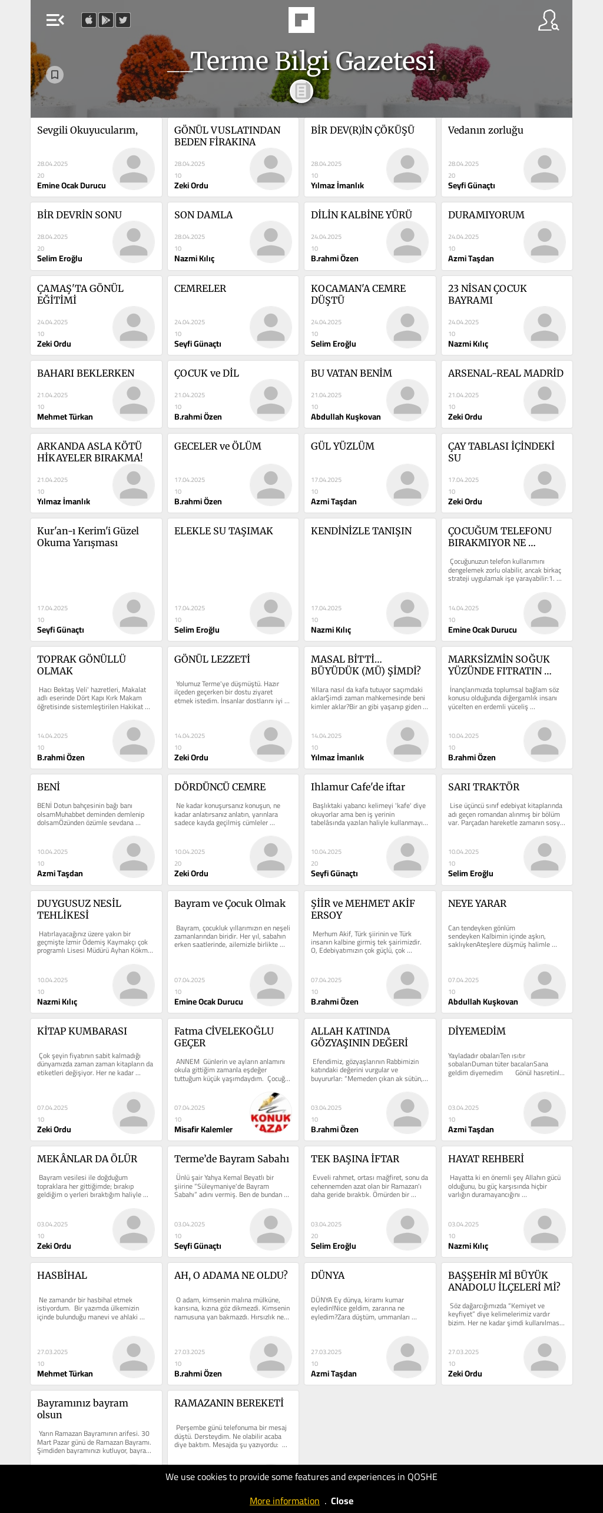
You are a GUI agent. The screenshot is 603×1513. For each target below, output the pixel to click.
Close (342, 1500)
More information (285, 1500)
